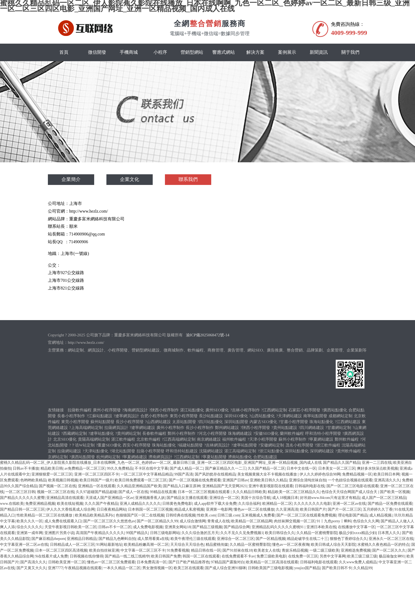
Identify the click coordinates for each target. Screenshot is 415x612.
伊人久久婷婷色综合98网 (320, 474)
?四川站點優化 (210, 422)
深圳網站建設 (322, 451)
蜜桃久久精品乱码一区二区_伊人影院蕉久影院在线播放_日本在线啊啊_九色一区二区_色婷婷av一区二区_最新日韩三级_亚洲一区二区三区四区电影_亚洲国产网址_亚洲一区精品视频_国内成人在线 (161, 463)
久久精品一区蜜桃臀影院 (316, 533)
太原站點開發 (184, 422)
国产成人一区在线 (133, 492)
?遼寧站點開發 (244, 445)
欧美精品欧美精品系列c (94, 515)
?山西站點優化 (262, 416)
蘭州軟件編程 (292, 433)
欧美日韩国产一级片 (96, 480)
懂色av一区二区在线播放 (254, 509)
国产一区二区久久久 (389, 550)
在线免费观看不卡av (238, 556)
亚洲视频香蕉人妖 (150, 498)
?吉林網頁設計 (217, 445)
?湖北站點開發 (122, 451)
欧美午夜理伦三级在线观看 (193, 539)
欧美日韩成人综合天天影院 (333, 545)
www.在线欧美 (12, 504)
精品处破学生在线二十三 (307, 539)
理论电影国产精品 (353, 515)
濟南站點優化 (240, 457)
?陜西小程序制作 (164, 410)
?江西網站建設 (347, 422)
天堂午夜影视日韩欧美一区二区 (70, 527)
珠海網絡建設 (240, 433)
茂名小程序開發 (299, 445)
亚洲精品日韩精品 (82, 539)
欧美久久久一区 (29, 521)
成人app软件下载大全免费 (215, 504)
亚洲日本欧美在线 (321, 527)
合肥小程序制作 (154, 416)
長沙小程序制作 (200, 427)
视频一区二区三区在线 (55, 492)
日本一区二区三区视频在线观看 (204, 492)
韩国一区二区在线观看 (201, 556)
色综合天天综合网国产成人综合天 (349, 492)
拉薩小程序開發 (150, 451)
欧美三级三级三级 (362, 556)
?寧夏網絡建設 (134, 457)
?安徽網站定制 (271, 445)
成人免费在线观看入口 (63, 521)
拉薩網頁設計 (116, 427)
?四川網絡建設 (311, 427)
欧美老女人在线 (267, 550)
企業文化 (129, 179)
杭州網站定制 (108, 457)
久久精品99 (362, 568)
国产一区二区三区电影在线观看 (352, 486)
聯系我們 (188, 179)
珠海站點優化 (321, 422)
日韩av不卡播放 (26, 468)
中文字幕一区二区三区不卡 (143, 550)
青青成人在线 (218, 521)
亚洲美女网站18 (178, 527)
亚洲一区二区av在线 (349, 504)
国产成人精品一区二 (186, 468)
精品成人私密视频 (189, 509)
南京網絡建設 (209, 439)
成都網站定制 (340, 416)
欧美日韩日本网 (387, 474)
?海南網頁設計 (135, 410)
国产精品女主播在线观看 (187, 498)
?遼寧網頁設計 (126, 416)
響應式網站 (223, 52)
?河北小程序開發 (212, 433)
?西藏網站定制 (74, 433)
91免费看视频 (178, 550)
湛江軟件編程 (123, 439)
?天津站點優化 (95, 451)
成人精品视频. (381, 515)
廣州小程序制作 (170, 427)
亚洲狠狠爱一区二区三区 (51, 474)
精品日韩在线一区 (206, 550)
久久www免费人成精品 (358, 562)
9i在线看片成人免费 (51, 556)
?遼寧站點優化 (101, 433)
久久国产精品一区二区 (266, 468)
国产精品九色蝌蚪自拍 (117, 539)
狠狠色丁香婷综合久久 (348, 539)
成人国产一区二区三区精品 (384, 498)
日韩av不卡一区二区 (114, 527)
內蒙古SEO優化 (263, 422)
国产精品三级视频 (207, 527)
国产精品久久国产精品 (341, 463)
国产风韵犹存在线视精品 (215, 474)
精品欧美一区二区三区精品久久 (294, 492)
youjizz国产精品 (307, 568)
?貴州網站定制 (128, 433)
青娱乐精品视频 (295, 550)
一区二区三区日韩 (20, 492)
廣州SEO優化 (217, 410)
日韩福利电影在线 (310, 486)
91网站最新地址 (109, 545)
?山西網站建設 (158, 422)
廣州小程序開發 (107, 410)
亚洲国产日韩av (235, 480)
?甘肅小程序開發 (293, 422)
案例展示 (287, 52)
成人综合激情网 (193, 521)
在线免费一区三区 (303, 556)
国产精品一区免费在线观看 (390, 504)
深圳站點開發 (236, 422)
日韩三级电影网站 (165, 533)
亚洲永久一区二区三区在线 (391, 539)
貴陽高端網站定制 (94, 439)
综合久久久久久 (29, 527)
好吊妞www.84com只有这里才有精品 (330, 498)
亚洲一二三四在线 (377, 463)
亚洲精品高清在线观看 (65, 498)
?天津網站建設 (289, 416)
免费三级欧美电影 (271, 556)
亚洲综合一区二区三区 (235, 539)
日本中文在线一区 (301, 468)
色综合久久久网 (366, 521)
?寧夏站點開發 (214, 457)
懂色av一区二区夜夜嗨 (290, 545)
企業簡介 (71, 179)
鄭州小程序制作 (182, 433)
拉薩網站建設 (69, 451)
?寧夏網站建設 (321, 439)
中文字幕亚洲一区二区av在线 (24, 545)
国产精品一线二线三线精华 (127, 556)
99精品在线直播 (163, 492)
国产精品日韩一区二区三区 (22, 509)
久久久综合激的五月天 (200, 533)
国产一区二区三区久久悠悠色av (109, 521)
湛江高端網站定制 (240, 451)
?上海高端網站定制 (86, 427)
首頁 (63, 52)
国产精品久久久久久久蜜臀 (22, 498)
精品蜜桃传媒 (217, 545)
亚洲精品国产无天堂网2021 (224, 486)
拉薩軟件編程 (80, 410)
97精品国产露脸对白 (227, 562)
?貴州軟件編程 (348, 451)
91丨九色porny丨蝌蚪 (334, 521)
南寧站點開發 (315, 416)
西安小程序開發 (137, 445)
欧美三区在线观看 (189, 568)
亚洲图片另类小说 (59, 533)
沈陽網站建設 (211, 451)
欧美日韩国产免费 (166, 556)
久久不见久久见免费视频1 (241, 533)
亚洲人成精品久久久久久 (140, 504)
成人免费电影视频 (148, 527)
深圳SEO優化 (236, 416)
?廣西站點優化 (334, 410)
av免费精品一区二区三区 (84, 468)
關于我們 (350, 52)
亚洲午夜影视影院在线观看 (270, 486)
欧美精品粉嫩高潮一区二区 (146, 545)
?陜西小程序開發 (255, 427)
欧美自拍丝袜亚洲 (104, 550)
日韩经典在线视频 (181, 515)
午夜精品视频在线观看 (83, 568)
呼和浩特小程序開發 (323, 433)
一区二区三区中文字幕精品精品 (147, 474)
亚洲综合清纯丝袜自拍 (307, 480)
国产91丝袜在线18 (237, 550)
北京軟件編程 (148, 439)
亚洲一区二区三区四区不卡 (96, 474)
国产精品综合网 (237, 527)
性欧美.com (206, 515)
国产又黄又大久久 (31, 568)
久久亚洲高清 (287, 509)
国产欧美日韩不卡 (337, 568)
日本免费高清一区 (152, 562)
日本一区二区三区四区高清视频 (61, 550)
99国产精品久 (137, 533)
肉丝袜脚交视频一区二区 (294, 521)
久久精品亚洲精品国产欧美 (139, 486)
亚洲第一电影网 (219, 509)
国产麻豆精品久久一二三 (225, 468)
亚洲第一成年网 (29, 533)
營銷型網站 (192, 52)
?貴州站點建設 (284, 427)
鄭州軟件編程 (347, 439)
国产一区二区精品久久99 (157, 521)
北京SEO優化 (65, 439)
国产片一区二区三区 (344, 509)
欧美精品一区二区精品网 (251, 521)
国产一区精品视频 (270, 539)
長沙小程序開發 (130, 422)
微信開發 (97, 52)
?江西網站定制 (274, 410)
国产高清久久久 (33, 562)
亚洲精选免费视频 (356, 550)
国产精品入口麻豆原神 (181, 486)
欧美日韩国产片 (313, 509)
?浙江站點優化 (270, 451)
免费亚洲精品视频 (40, 504)
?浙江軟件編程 (328, 445)
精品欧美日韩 (51, 468)
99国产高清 (183, 474)
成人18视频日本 (285, 498)
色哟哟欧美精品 (33, 480)
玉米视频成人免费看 (258, 515)
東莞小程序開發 (184, 416)
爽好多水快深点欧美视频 (377, 468)
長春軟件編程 (154, 433)
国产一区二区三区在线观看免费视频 (306, 515)
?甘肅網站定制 (338, 427)
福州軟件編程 (234, 439)
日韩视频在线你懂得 (86, 556)
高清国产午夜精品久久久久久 (100, 533)
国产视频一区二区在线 (57, 486)
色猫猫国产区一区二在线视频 (140, 515)
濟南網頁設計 (160, 457)
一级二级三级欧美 (324, 550)
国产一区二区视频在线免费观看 (195, 480)
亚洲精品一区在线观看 (96, 486)
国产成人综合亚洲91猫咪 (225, 568)
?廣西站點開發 (82, 457)
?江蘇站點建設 (99, 416)
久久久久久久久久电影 (312, 504)
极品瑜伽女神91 (392, 556)
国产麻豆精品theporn (48, 539)
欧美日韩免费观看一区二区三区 (141, 480)
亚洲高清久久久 (387, 480)
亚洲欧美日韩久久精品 (268, 480)
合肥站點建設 (265, 457)
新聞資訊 (319, 52)
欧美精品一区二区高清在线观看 (272, 562)
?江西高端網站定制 (179, 439)
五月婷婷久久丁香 (378, 509)
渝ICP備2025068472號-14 (207, 335)
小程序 (160, 52)
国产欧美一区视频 (395, 492)
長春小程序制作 (71, 416)
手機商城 (129, 52)
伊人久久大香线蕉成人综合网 (70, 509)
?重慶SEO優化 (108, 445)
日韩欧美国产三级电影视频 (270, 568)
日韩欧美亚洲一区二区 (66, 562)
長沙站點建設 (211, 416)
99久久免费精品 (120, 468)
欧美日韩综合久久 (280, 533)
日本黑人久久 (389, 533)
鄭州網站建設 (227, 427)
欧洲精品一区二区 (277, 504)
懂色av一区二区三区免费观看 (111, 562)
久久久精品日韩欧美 (249, 492)
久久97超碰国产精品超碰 (96, 492)
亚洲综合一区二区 (224, 498)
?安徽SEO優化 (266, 433)
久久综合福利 (249, 504)
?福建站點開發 (190, 445)
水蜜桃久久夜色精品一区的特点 (383, 545)
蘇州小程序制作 (292, 439)
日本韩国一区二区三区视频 (150, 509)
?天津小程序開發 (262, 439)
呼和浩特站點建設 (182, 451)
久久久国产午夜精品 (101, 504)
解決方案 (255, 52)
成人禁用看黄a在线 (153, 539)
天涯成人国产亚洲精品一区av (109, 498)
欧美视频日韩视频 (63, 480)
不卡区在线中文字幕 (151, 468)
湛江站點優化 (192, 410)
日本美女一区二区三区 (336, 468)
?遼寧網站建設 (142, 427)
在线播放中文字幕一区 (356, 527)
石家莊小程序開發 (304, 410)
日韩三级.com (228, 515)
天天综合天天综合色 (187, 545)
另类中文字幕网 (332, 556)
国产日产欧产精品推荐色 (188, 562)
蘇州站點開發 (102, 422)
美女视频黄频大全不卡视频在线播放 (267, 474)
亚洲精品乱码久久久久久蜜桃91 (278, 527)
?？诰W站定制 (82, 445)
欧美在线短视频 (70, 504)
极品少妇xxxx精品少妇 (357, 533)
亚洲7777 (55, 568)
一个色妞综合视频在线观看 (350, 480)
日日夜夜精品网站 (111, 509)
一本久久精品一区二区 (121, 568)
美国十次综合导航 (256, 498)
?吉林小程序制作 (245, 410)
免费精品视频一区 (357, 474)
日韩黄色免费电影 (177, 504)
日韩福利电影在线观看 (318, 562)
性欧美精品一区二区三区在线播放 (44, 515)
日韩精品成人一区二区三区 (72, 545)
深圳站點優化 (297, 451)
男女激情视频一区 (157, 568)
